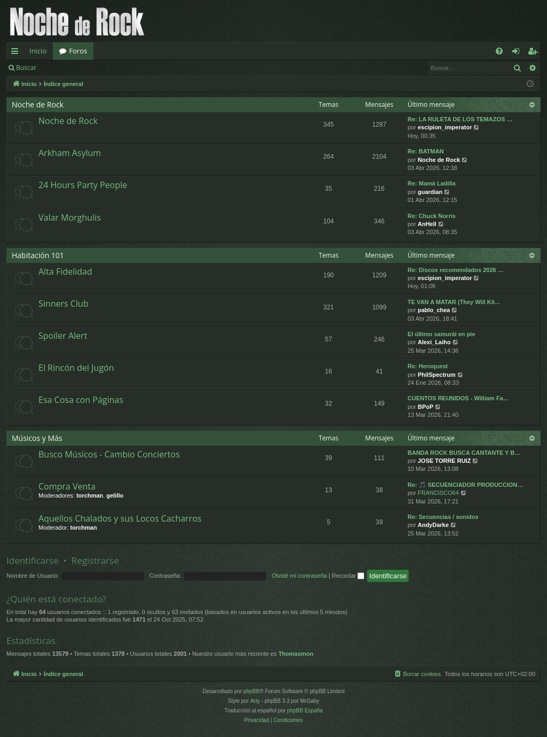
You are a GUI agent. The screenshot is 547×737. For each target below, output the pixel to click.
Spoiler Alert (62, 336)
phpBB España (305, 710)
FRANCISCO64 (438, 493)
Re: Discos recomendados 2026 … (456, 270)
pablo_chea (434, 310)
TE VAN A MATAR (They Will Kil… (454, 302)
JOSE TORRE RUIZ (444, 460)
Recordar (348, 575)
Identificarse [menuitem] (518, 53)
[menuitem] (499, 51)
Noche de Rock (38, 104)
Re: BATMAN (426, 151)
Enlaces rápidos (17, 53)
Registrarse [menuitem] (535, 53)
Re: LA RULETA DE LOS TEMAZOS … (460, 119)
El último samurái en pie (441, 334)
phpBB (252, 691)
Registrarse (121, 67)
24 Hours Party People (82, 185)
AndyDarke (433, 525)
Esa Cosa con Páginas (80, 400)
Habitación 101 (38, 255)
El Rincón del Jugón (76, 368)
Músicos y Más (37, 438)
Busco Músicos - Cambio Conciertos (109, 454)
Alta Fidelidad (65, 271)
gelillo (114, 495)
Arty (255, 701)
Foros (78, 51)
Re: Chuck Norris (432, 216)
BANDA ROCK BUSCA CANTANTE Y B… (464, 452)
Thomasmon (295, 653)
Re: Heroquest (428, 366)
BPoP (425, 407)
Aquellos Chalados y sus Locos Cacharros (119, 518)
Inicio (37, 51)
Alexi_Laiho (434, 342)
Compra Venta (67, 486)
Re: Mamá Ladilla (432, 183)
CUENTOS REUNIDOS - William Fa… (458, 398)
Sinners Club (63, 303)
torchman (89, 495)
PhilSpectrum (437, 374)
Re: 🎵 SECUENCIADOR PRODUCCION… (465, 485)
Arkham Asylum (69, 153)
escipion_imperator (445, 127)
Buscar (26, 67)
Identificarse (70, 67)
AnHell (427, 224)
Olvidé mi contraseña (299, 575)
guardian (430, 192)
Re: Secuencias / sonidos (443, 517)
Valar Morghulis (69, 217)
